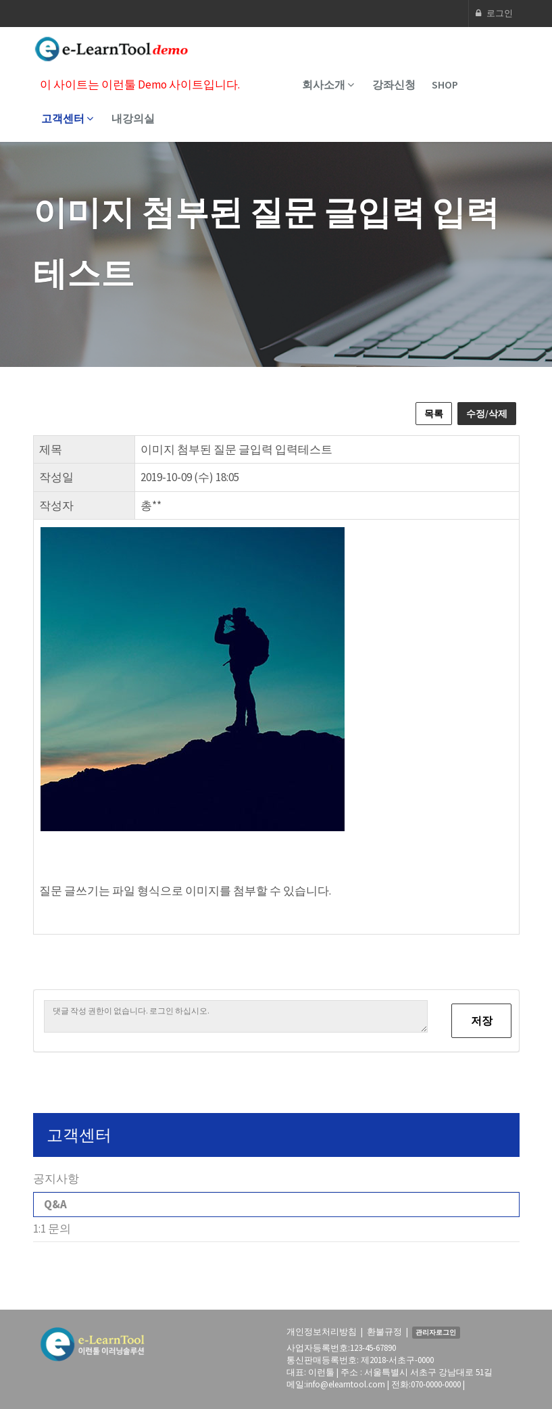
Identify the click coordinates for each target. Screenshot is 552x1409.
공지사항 (56, 1178)
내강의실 (133, 118)
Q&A (55, 1204)
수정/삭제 (486, 413)
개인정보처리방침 (321, 1331)
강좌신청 (394, 84)
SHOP (445, 84)
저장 (482, 1020)
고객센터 (67, 118)
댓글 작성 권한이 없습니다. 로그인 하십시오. (236, 1016)
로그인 (494, 13)
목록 (433, 413)
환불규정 (384, 1331)
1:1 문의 (52, 1228)
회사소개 (328, 84)
